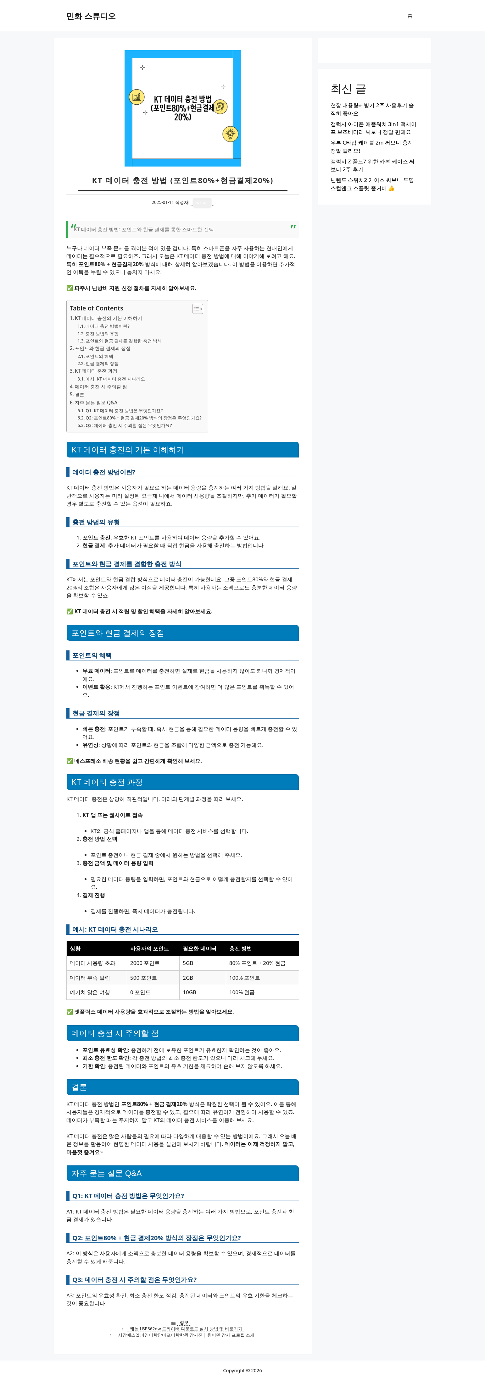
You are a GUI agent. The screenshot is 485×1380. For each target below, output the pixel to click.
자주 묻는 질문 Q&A (96, 402)
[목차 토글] (194, 309)
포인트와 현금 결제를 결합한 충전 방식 (124, 341)
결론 (79, 394)
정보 (184, 1322)
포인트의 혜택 (99, 356)
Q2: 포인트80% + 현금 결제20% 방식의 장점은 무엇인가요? (144, 418)
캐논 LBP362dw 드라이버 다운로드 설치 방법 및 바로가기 (186, 1329)
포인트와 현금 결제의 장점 (103, 348)
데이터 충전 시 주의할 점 (101, 386)
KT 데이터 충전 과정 (96, 371)
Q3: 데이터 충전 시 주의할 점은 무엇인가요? (129, 425)
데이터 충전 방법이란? (107, 326)
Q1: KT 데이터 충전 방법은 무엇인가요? (124, 410)
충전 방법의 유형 (102, 334)
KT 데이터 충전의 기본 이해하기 (108, 318)
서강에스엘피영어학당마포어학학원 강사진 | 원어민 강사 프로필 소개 (186, 1335)
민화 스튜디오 (91, 15)
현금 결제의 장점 (102, 363)
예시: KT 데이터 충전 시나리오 (115, 379)
